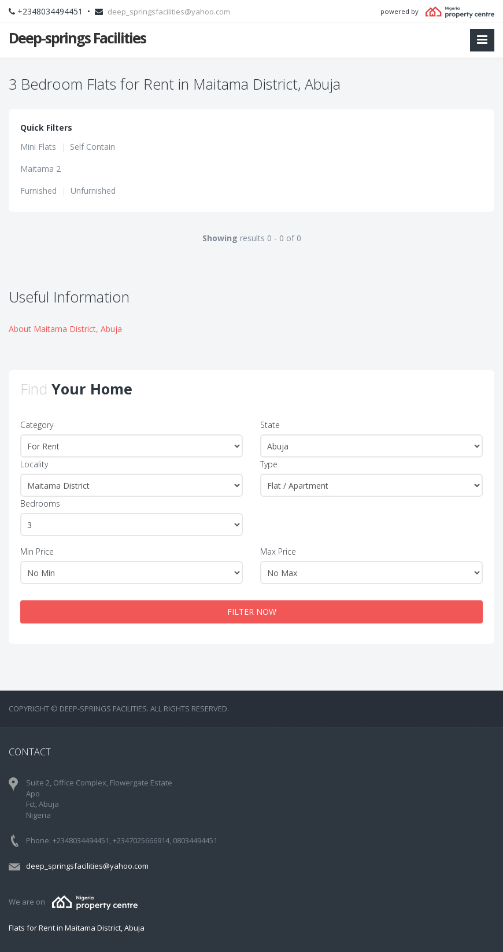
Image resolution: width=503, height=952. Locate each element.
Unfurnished (93, 190)
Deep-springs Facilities (77, 37)
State (270, 424)
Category (36, 424)
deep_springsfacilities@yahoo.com (169, 11)
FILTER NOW (251, 611)
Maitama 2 (40, 168)
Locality (34, 464)
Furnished (38, 190)
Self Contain (92, 146)
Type (269, 464)
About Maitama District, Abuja (65, 328)
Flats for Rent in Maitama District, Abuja (77, 928)
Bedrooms (40, 503)
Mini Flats (38, 146)
